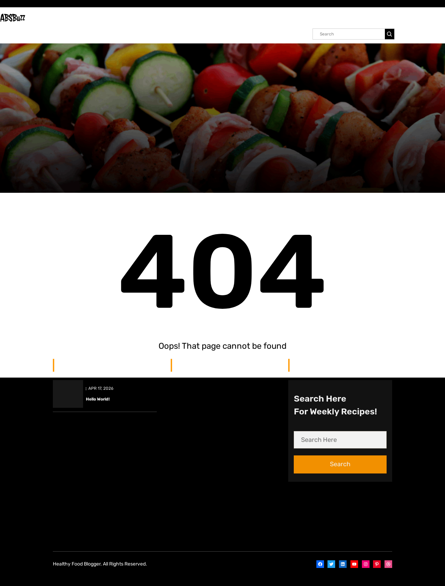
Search (340, 278)
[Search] (389, 34)
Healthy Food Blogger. (77, 564)
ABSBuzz (12, 17)
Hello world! (98, 213)
